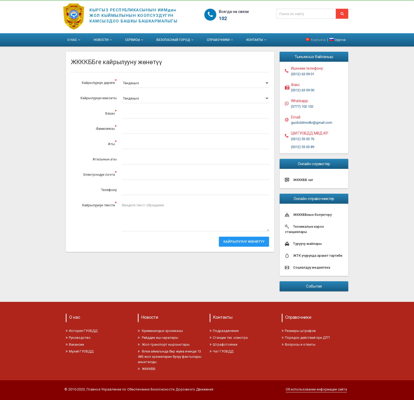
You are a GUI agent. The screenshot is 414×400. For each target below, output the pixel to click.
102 (223, 18)
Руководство (78, 338)
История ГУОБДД (81, 331)
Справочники (220, 40)
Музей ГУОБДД (79, 351)
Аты (112, 143)
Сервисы (134, 40)
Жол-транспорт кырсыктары (164, 344)
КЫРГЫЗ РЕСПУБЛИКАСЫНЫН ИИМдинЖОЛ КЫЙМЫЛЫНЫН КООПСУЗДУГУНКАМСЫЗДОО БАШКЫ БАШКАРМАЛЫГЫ (133, 12)
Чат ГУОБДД (221, 351)
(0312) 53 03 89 (302, 147)
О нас (74, 40)
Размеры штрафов (299, 331)
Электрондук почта (100, 173)
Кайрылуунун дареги (99, 81)
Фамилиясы (106, 127)
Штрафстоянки (223, 344)
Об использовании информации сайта (316, 389)
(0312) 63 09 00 (302, 90)
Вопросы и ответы (299, 344)
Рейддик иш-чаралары (158, 338)
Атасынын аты (105, 159)
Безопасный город (175, 40)
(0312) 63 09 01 (302, 74)
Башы (111, 112)
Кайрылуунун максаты (99, 98)
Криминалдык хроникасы (160, 331)
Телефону (109, 190)
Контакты (256, 40)
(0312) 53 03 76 (302, 139)
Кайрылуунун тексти (99, 204)
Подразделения (224, 331)
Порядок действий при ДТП (306, 338)
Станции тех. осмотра (229, 338)
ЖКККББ (147, 369)
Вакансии (75, 344)
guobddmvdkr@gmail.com (311, 123)
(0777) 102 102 (302, 106)
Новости (103, 40)
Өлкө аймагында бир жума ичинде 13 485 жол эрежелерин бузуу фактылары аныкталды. (169, 356)
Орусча (338, 40)
